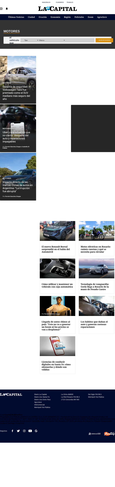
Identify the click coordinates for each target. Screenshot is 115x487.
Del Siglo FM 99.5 (95, 394)
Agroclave (102, 17)
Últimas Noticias (16, 17)
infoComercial (39, 405)
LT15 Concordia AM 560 (70, 399)
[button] (1, 9)
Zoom (90, 17)
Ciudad (31, 17)
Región (67, 17)
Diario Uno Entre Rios (42, 399)
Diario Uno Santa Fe (42, 397)
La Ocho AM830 (67, 394)
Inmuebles (46, 2)
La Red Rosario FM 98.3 (70, 397)
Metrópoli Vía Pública (42, 407)
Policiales (79, 17)
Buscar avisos (104, 40)
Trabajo (70, 2)
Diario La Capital (40, 394)
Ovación (43, 17)
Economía (55, 17)
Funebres (60, 2)
